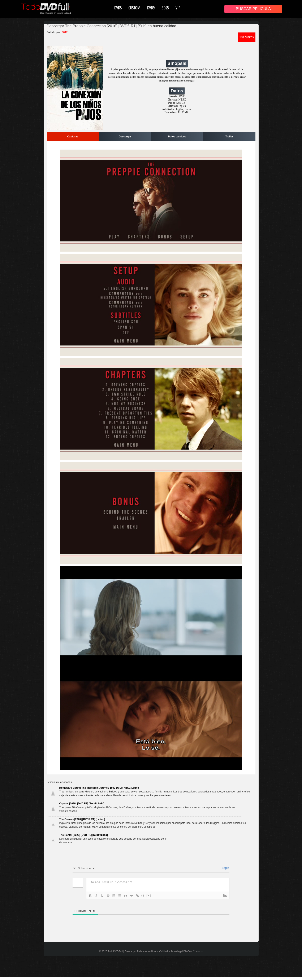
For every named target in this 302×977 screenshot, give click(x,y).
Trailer (229, 136)
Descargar (125, 136)
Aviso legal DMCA (181, 951)
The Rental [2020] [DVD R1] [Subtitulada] (83, 835)
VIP (178, 8)
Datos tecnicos (177, 136)
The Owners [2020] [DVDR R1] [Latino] (82, 819)
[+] (148, 895)
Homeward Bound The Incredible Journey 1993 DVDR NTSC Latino (99, 787)
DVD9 (151, 8)
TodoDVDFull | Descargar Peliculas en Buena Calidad (138, 951)
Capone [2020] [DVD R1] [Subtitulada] (81, 803)
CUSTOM (134, 8)
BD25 (165, 8)
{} (142, 895)
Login (225, 868)
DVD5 (118, 8)
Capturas (72, 136)
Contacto (198, 951)
